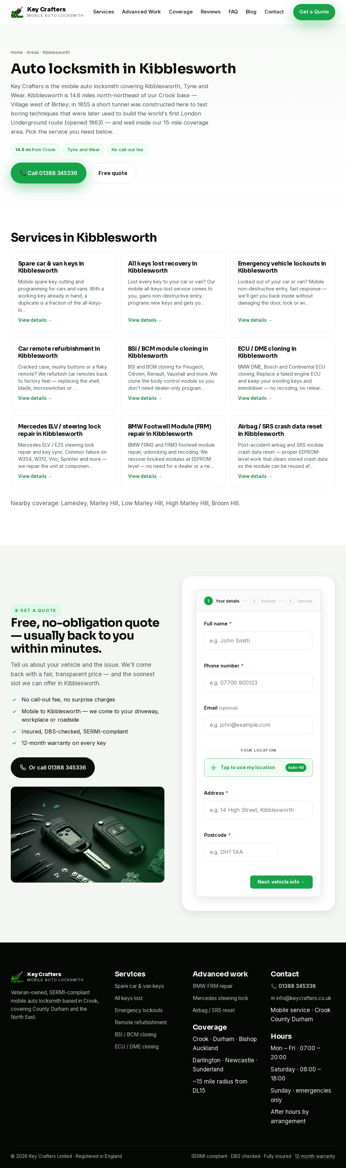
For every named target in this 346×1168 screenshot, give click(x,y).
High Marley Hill (187, 503)
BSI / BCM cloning (135, 1034)
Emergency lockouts (139, 1010)
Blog (251, 12)
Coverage (181, 12)
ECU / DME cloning (137, 1046)
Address (216, 793)
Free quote (113, 173)
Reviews (211, 12)
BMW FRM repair (213, 986)
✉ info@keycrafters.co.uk (301, 998)
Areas (33, 52)
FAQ (233, 12)
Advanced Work (141, 12)
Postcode (217, 835)
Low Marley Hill (142, 503)
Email (221, 708)
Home (17, 52)
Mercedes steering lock (220, 998)
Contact (274, 12)
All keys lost (129, 998)
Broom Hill (225, 503)
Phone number (223, 665)
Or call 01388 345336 (53, 767)
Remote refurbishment (141, 1022)
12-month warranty (315, 1156)
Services (103, 12)
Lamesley (74, 503)
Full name (218, 623)
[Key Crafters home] (47, 12)
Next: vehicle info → (281, 882)
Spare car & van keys (139, 986)
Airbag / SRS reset (214, 1010)
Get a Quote (314, 12)
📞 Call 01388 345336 (48, 173)
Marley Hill (104, 503)
